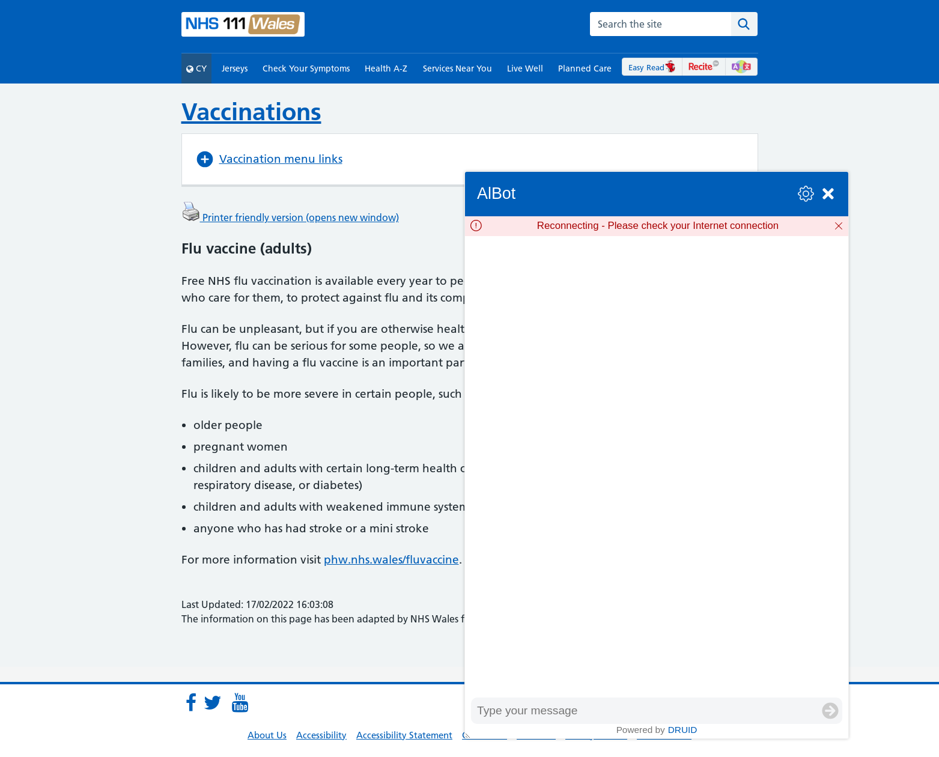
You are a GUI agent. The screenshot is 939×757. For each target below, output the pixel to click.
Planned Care (585, 68)
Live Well (525, 68)
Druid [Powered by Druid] (682, 730)
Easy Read (652, 67)
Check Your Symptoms (306, 68)
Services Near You (457, 68)
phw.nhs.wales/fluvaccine (391, 560)
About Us (267, 735)
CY (196, 68)
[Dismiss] (838, 226)
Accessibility (321, 735)
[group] (656, 467)
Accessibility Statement (404, 735)
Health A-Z (386, 68)
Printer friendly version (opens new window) (290, 217)
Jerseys (235, 68)
